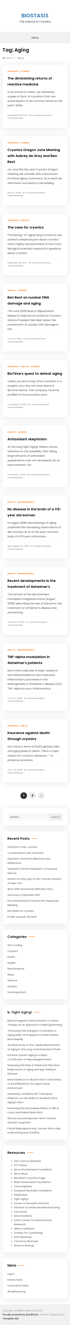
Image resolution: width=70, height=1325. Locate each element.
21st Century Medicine (27, 1161)
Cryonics (13, 71)
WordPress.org (16, 1291)
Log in (10, 1273)
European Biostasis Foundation (33, 1190)
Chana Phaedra (40, 404)
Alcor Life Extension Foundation (33, 1169)
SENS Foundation (24, 1228)
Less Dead (20, 1211)
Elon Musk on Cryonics (20, 911)
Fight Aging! (22, 1012)
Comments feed (17, 1285)
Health (11, 290)
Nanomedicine (23, 1216)
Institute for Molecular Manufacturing (37, 1207)
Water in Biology (24, 1245)
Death (24, 725)
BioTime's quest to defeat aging (34, 373)
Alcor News (21, 1173)
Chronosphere (23, 1186)
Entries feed (14, 1279)
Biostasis (35, 15)
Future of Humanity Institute (31, 1203)
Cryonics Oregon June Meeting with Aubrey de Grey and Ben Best (33, 156)
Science (25, 71)
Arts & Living (14, 945)
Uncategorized (16, 992)
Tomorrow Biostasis (26, 1241)
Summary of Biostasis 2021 (23, 895)
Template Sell (10, 1318)
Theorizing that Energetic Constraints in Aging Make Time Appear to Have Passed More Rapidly (32, 1035)
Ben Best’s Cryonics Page (29, 1178)
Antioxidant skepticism (27, 439)
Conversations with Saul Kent (25, 853)
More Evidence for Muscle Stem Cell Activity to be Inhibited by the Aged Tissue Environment (34, 1084)
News (10, 974)
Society (25, 220)
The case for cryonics (25, 227)
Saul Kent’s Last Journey (22, 847)
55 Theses (20, 1165)
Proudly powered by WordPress (20, 1314)
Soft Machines (23, 1237)
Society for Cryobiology (28, 1232)
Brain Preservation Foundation (32, 1182)
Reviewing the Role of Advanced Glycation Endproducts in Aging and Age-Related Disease (33, 1069)
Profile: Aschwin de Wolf (21, 916)
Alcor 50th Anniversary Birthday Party (30, 889)
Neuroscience (26, 502)
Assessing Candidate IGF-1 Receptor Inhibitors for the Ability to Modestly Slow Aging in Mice (32, 1098)
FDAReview (20, 1195)
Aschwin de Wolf (42, 115)
